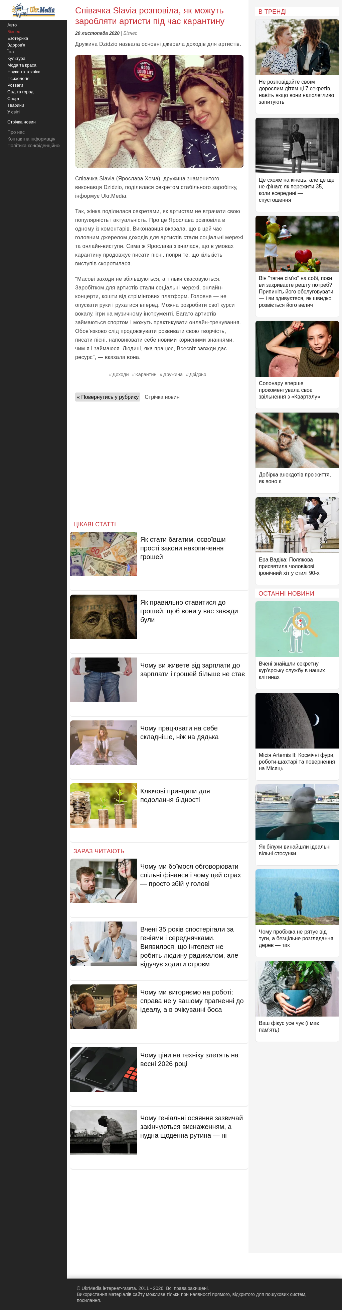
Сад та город (20, 91)
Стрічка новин (162, 397)
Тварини (15, 105)
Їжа (10, 51)
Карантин (145, 374)
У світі (13, 111)
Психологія (18, 78)
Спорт (13, 98)
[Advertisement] (159, 459)
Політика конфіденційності (36, 145)
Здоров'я (16, 45)
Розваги (15, 85)
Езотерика (17, 38)
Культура (16, 58)
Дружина (173, 374)
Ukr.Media (113, 196)
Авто (12, 24)
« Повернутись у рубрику (108, 397)
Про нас (16, 132)
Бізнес (130, 33)
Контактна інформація (31, 139)
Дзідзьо (197, 374)
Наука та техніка (23, 71)
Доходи (121, 374)
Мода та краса (21, 65)
